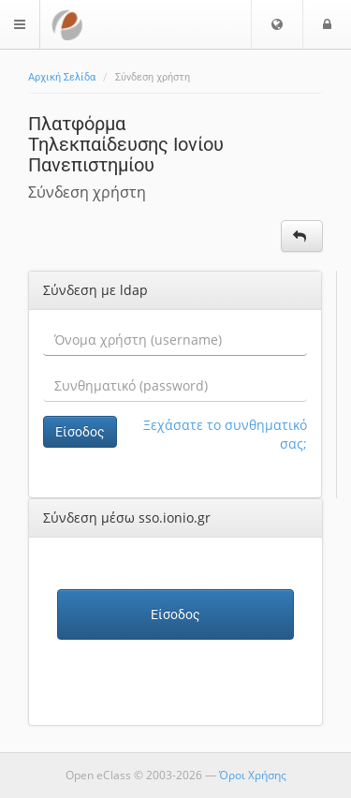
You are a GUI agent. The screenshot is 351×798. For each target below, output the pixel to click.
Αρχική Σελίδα (61, 77)
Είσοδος (80, 431)
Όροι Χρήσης (252, 775)
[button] (277, 24)
